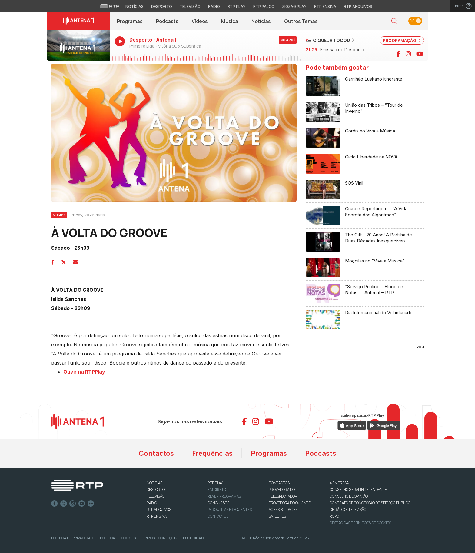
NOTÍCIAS (154, 482)
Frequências (212, 453)
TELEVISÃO (155, 496)
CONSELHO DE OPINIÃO (349, 496)
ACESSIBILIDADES (283, 509)
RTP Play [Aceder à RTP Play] (237, 6)
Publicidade (194, 538)
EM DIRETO (217, 489)
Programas (130, 21)
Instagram (72, 503)
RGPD (334, 516)
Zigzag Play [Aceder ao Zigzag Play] (294, 6)
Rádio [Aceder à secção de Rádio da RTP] (214, 6)
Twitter (63, 503)
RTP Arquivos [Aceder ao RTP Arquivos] (358, 6)
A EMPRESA (339, 482)
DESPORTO (156, 489)
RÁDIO (152, 502)
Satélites (277, 516)
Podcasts (167, 21)
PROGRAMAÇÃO (401, 40)
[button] (394, 21)
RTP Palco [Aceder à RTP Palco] (263, 6)
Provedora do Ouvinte (290, 502)
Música (229, 21)
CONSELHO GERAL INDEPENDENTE (358, 489)
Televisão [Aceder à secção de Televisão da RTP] (190, 6)
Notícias (261, 21)
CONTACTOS (279, 482)
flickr (91, 503)
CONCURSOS (218, 502)
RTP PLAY (215, 482)
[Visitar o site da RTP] (109, 6)
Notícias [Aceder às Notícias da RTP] (134, 6)
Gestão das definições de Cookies (360, 522)
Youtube (81, 503)
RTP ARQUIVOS (159, 509)
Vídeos (200, 21)
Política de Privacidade (73, 538)
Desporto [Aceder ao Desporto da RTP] (161, 6)
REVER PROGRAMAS (224, 496)
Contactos (156, 453)
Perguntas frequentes (230, 509)
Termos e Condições (159, 538)
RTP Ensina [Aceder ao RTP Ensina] (325, 6)
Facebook (54, 503)
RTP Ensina (157, 516)
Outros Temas (301, 21)
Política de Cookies (118, 538)
